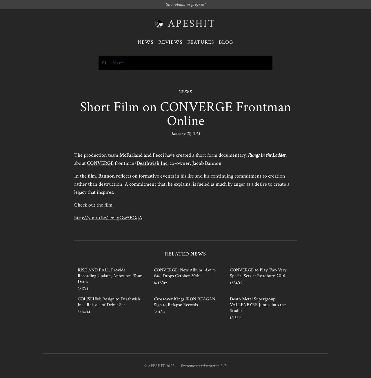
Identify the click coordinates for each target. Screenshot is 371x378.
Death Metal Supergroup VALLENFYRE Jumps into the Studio (258, 305)
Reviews (170, 42)
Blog (226, 42)
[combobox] (185, 63)
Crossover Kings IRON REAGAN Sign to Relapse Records (184, 302)
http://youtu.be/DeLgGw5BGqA (108, 217)
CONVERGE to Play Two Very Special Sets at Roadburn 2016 (258, 273)
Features (200, 42)
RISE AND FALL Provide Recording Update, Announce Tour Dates (110, 276)
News (146, 42)
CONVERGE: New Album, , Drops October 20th (184, 273)
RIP (223, 365)
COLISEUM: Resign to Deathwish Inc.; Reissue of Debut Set (109, 302)
